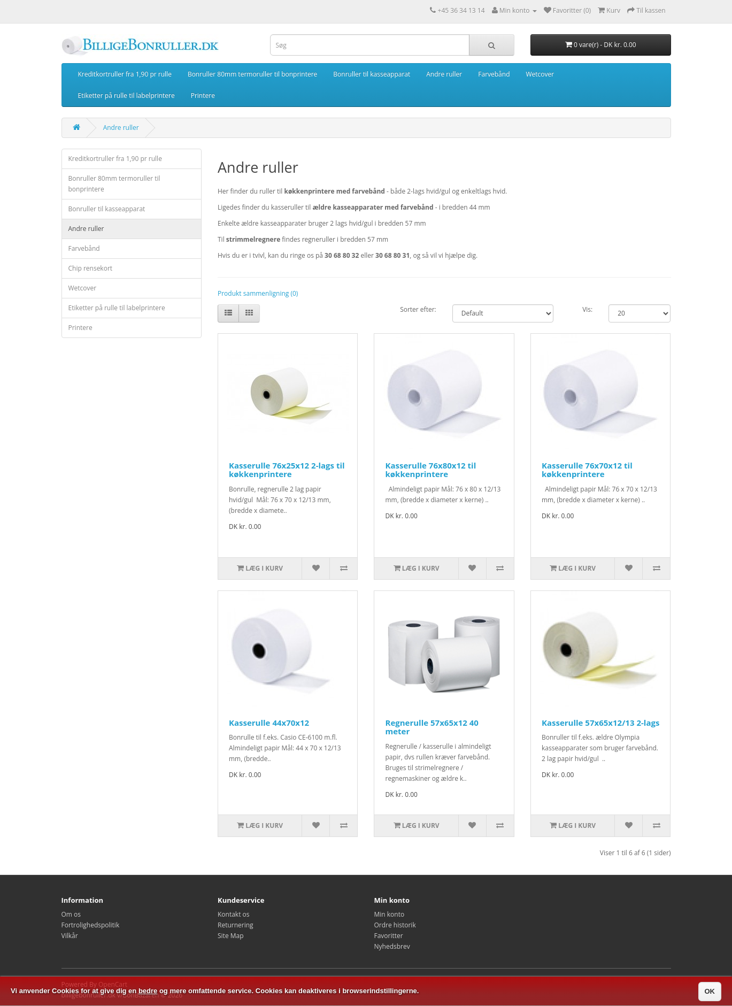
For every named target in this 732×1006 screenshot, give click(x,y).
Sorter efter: (418, 309)
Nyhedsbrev (392, 946)
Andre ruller (444, 74)
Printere (203, 95)
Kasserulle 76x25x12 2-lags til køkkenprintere (287, 470)
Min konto (389, 914)
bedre (147, 991)
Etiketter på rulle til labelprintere (126, 95)
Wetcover (540, 74)
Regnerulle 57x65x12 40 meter (431, 727)
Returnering (235, 925)
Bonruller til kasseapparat (371, 74)
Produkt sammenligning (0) (258, 293)
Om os (71, 914)
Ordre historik (395, 925)
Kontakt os (234, 914)
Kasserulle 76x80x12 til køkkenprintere (430, 470)
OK (710, 991)
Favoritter (388, 935)
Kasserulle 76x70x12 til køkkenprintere (587, 470)
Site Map (231, 935)
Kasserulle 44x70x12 (269, 722)
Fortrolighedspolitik (90, 925)
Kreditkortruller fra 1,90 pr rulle (125, 74)
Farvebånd (494, 74)
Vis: (587, 309)
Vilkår (69, 935)
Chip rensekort (90, 268)
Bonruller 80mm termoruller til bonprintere (252, 74)
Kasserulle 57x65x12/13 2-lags (600, 722)
